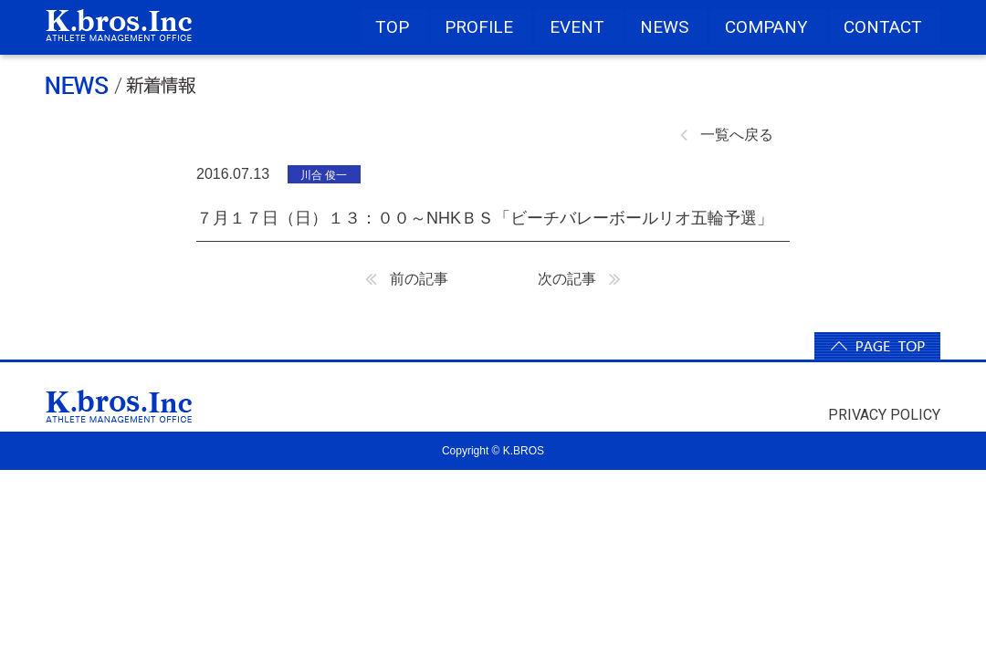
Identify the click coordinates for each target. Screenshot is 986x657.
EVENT (577, 26)
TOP (392, 26)
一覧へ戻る (726, 134)
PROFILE (479, 26)
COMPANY (766, 26)
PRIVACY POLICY (884, 414)
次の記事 (579, 278)
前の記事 (406, 278)
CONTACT (883, 26)
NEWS (664, 26)
